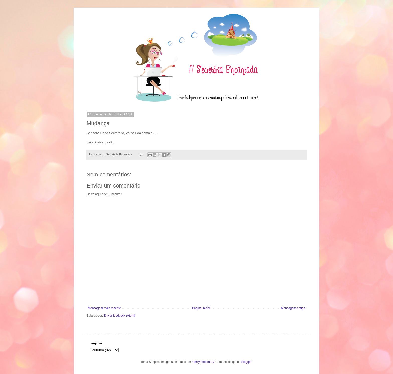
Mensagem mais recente (104, 308)
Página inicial (201, 308)
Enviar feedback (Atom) (119, 315)
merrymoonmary (203, 362)
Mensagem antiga (293, 308)
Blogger (246, 362)
